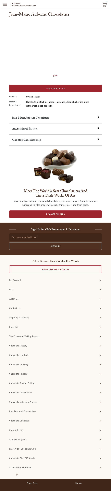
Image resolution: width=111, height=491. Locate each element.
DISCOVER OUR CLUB (55, 214)
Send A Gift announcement (55, 269)
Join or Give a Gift (55, 89)
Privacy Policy (32, 483)
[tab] (55, 118)
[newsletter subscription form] (55, 237)
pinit (55, 75)
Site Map (78, 483)
